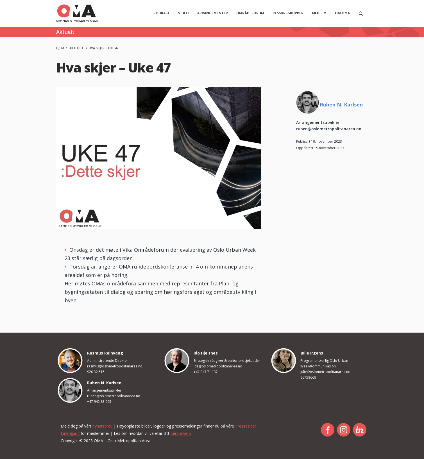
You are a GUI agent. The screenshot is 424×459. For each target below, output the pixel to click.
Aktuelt (76, 48)
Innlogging (70, 433)
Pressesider (245, 426)
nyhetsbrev (102, 426)
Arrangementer (212, 13)
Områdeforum (250, 13)
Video (183, 13)
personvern (181, 433)
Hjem (60, 48)
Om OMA (342, 13)
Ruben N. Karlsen (341, 104)
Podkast (161, 13)
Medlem (319, 13)
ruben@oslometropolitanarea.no (328, 128)
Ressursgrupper (288, 13)
